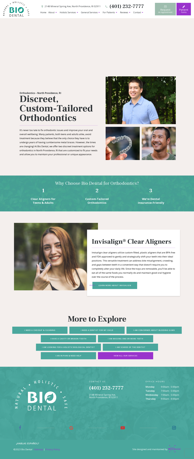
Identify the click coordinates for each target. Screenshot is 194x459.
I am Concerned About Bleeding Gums (154, 330)
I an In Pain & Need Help (68, 355)
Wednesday (152, 394)
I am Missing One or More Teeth (125, 338)
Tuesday (150, 390)
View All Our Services (125, 355)
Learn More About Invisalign (114, 285)
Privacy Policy (52, 449)
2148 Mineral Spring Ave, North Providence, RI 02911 (70, 6)
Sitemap (38, 449)
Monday (150, 386)
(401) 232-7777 (124, 6)
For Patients (110, 12)
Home (43, 12)
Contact (138, 12)
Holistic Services (69, 12)
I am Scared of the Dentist (130, 347)
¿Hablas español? (27, 443)
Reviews (125, 12)
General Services (91, 12)
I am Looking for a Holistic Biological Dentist (68, 347)
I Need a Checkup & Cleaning (39, 330)
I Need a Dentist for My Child (97, 330)
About (53, 12)
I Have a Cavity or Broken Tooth (68, 338)
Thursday (151, 398)
